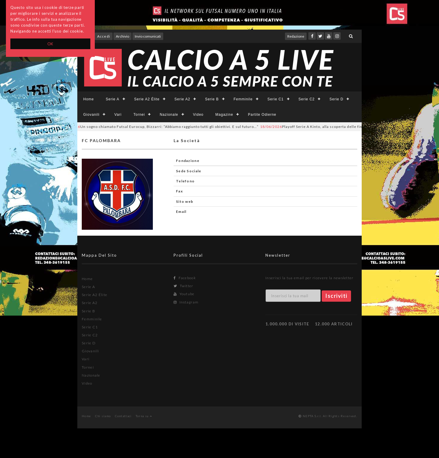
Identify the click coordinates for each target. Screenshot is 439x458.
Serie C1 (275, 99)
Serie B (212, 99)
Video (198, 115)
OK (50, 43)
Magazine (224, 115)
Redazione (295, 36)
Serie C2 (307, 99)
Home (88, 99)
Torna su (144, 416)
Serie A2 (182, 99)
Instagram (186, 302)
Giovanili (91, 115)
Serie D (336, 99)
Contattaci (123, 416)
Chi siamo (103, 416)
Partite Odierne (262, 115)
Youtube (184, 294)
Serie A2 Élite (147, 99)
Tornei (139, 115)
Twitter (183, 286)
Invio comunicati (148, 36)
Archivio (122, 36)
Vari (117, 115)
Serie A (112, 99)
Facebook (185, 278)
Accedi (103, 36)
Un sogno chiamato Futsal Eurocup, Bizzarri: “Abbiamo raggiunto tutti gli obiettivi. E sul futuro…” (161, 126)
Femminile (243, 99)
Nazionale (169, 115)
